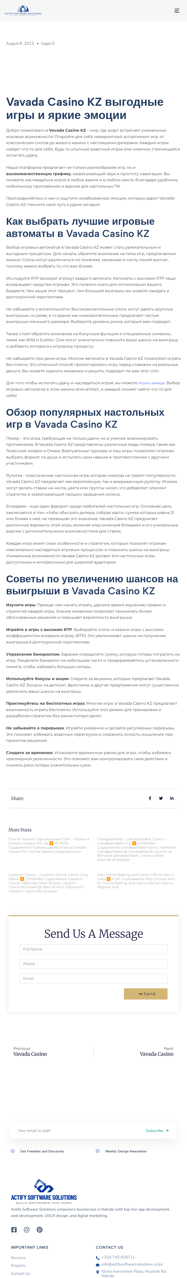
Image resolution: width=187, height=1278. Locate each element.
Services (18, 1257)
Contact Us (20, 1273)
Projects (18, 1265)
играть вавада (151, 383)
